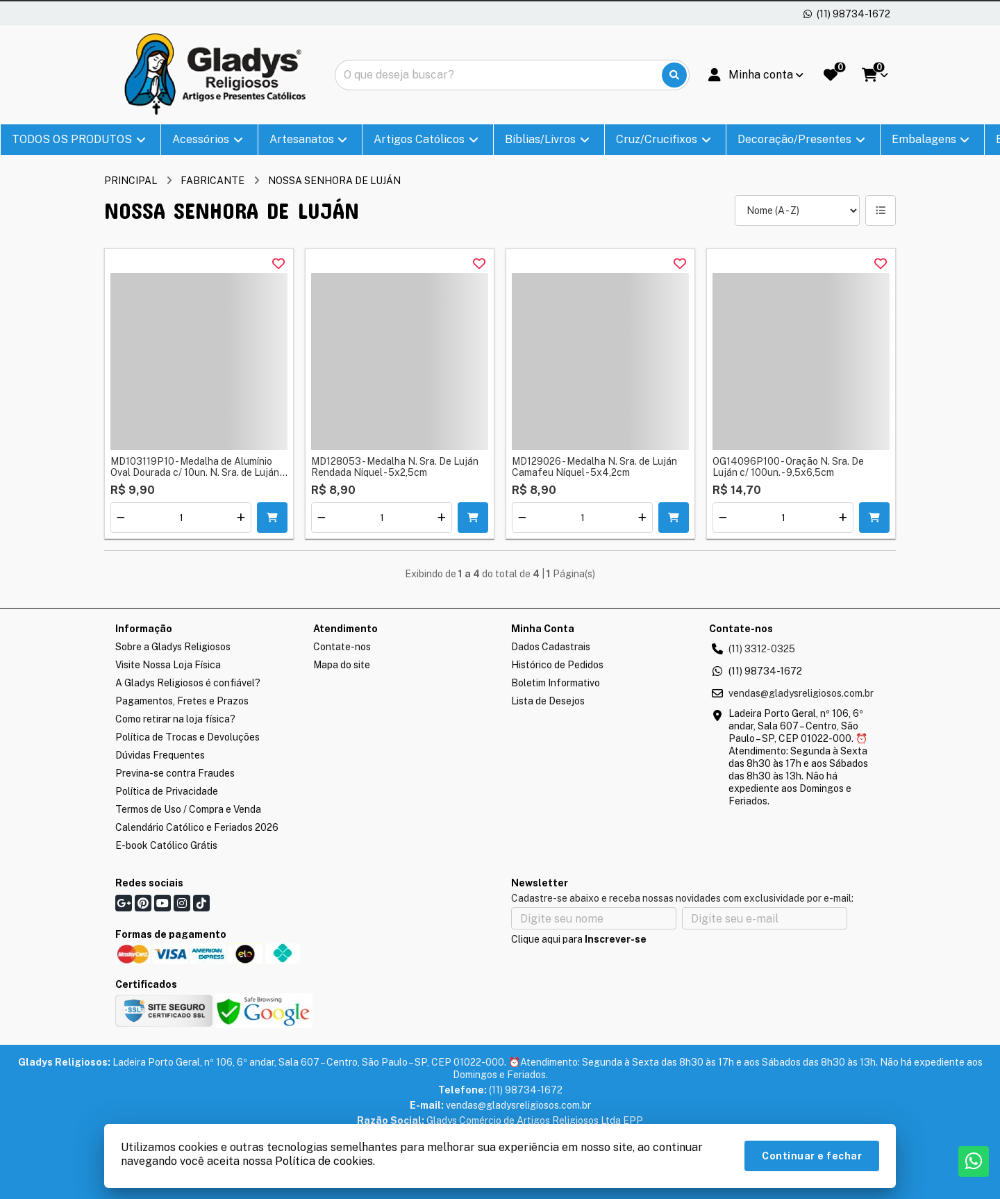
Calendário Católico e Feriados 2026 (196, 827)
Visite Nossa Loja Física (168, 664)
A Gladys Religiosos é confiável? (187, 682)
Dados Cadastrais (550, 646)
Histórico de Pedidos (557, 664)
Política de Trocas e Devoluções (187, 737)
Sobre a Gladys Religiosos (173, 646)
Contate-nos (342, 646)
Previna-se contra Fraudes (175, 773)
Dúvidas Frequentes (160, 755)
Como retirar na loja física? (175, 719)
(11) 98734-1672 (765, 671)
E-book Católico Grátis (166, 845)
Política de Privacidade (166, 791)
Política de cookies (324, 1161)
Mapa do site (341, 664)
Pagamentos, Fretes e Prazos (182, 700)
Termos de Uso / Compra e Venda (188, 809)
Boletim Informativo (555, 682)
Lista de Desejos (548, 700)
